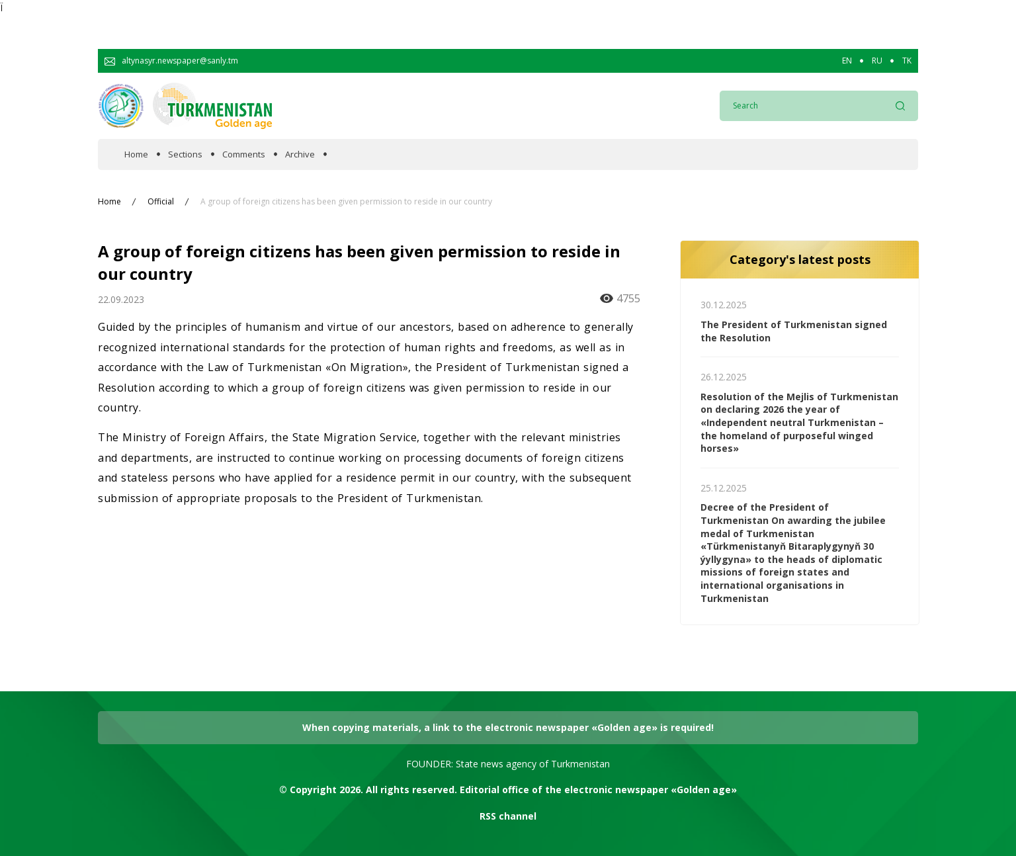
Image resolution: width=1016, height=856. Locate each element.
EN (847, 61)
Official (161, 201)
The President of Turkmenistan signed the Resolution (793, 331)
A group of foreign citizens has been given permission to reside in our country (346, 201)
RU (877, 61)
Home (136, 154)
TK (906, 61)
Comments (243, 154)
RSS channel (508, 816)
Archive (300, 154)
